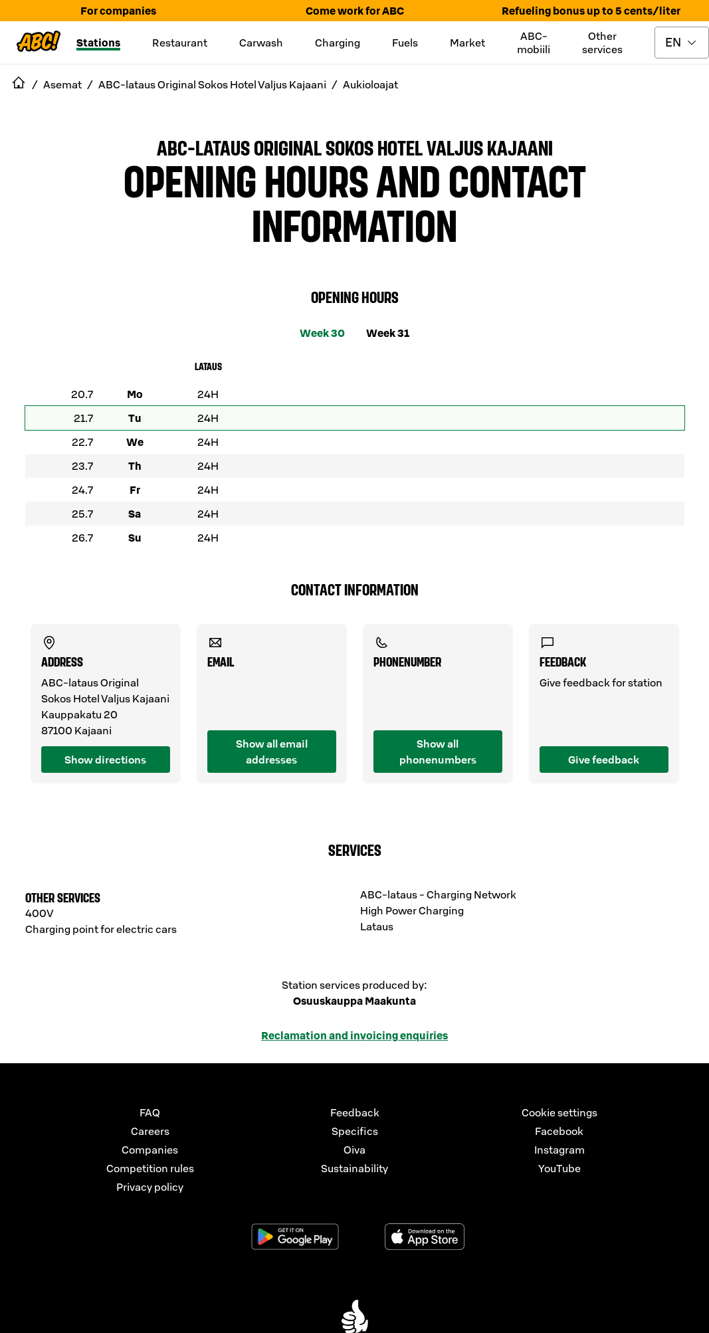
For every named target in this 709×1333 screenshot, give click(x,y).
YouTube (559, 1168)
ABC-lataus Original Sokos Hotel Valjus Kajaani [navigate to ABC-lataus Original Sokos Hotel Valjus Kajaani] (212, 84)
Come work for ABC (355, 10)
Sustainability (354, 1168)
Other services (602, 42)
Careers (150, 1131)
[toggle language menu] (682, 42)
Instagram (559, 1149)
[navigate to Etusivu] (19, 84)
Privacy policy (149, 1186)
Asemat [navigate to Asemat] (62, 84)
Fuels (405, 42)
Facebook (559, 1131)
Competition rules (150, 1168)
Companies (150, 1149)
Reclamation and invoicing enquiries (354, 1035)
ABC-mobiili (533, 42)
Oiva (354, 1149)
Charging (337, 42)
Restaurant (179, 42)
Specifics (355, 1131)
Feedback (354, 1112)
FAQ (150, 1112)
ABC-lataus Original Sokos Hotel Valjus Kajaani (355, 146)
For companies (118, 10)
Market (467, 42)
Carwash (261, 42)
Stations (98, 42)
